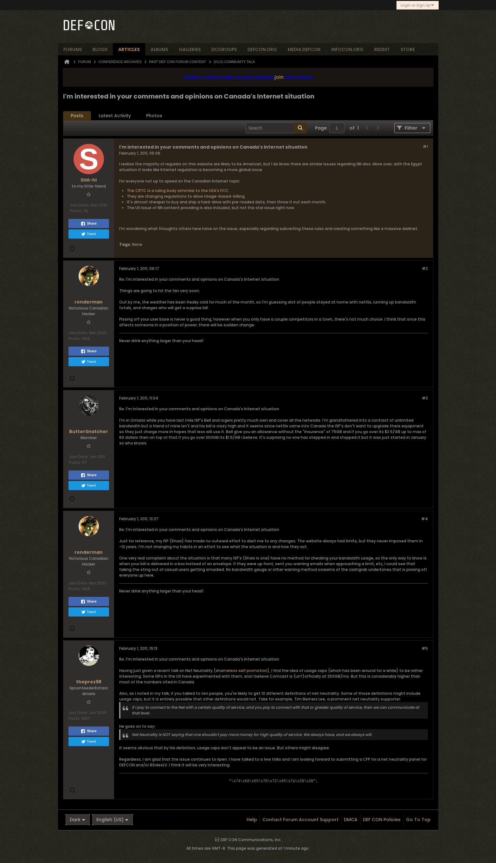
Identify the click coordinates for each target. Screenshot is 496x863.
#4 (424, 518)
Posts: (76, 211)
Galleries (190, 49)
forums (72, 49)
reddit (382, 49)
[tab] (77, 115)
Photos (154, 115)
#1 (425, 146)
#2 (425, 268)
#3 (425, 398)
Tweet (88, 234)
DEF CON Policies (382, 819)
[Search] (276, 128)
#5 (425, 648)
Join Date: (80, 205)
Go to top (418, 819)
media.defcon (304, 49)
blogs (100, 49)
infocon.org (347, 49)
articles (129, 49)
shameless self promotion (241, 670)
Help (252, 819)
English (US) (112, 819)
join (279, 77)
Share (89, 223)
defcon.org (262, 49)
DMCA (351, 819)
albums (159, 49)
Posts (77, 115)
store (408, 49)
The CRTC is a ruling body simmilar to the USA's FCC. (178, 190)
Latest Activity (115, 115)
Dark (78, 819)
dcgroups (224, 49)
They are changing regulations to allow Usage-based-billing (186, 196)
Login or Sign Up (418, 5)
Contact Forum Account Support (300, 819)
